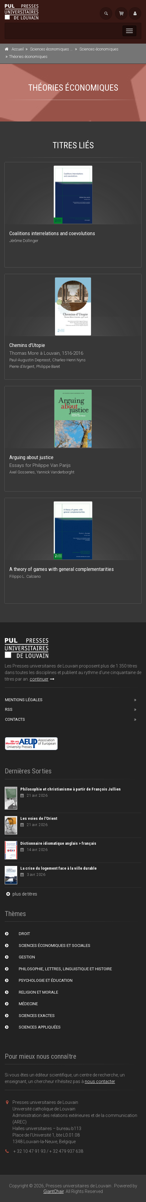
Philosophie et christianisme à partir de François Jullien (70, 789)
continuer (42, 679)
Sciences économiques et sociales (59, 49)
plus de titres (21, 893)
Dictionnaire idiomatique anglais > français (58, 843)
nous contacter (100, 1081)
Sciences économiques (98, 49)
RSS (9, 709)
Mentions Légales (24, 699)
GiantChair (53, 1191)
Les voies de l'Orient (38, 818)
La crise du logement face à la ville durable (58, 868)
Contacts (15, 719)
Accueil (18, 49)
